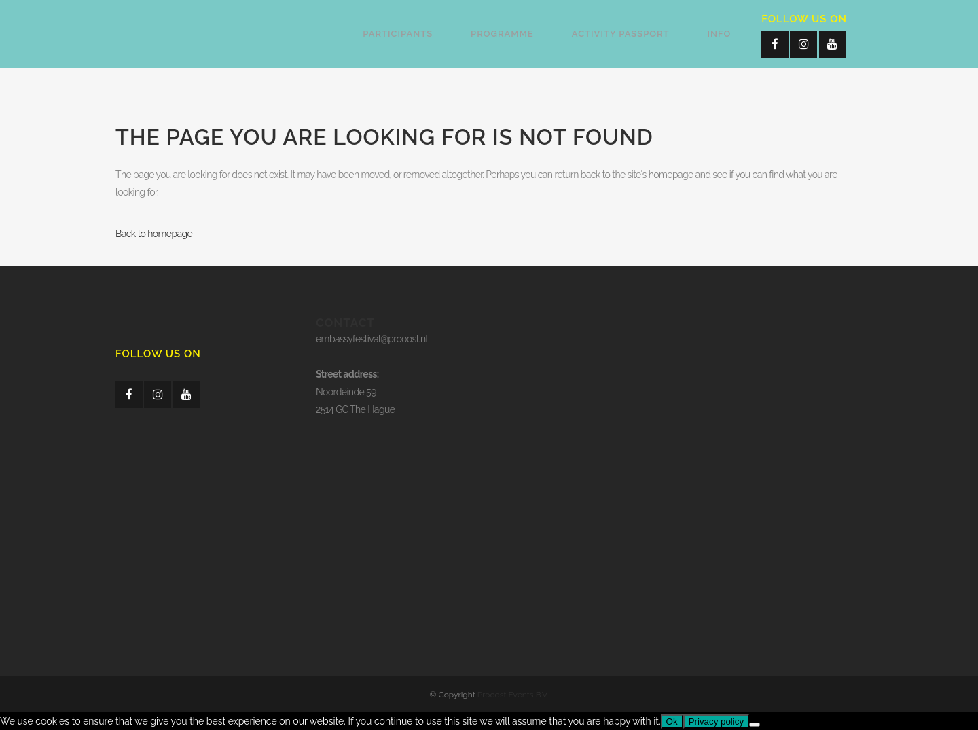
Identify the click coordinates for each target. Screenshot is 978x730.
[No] (754, 725)
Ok (672, 721)
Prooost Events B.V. (513, 694)
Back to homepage (153, 233)
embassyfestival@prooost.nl (372, 338)
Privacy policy (716, 721)
